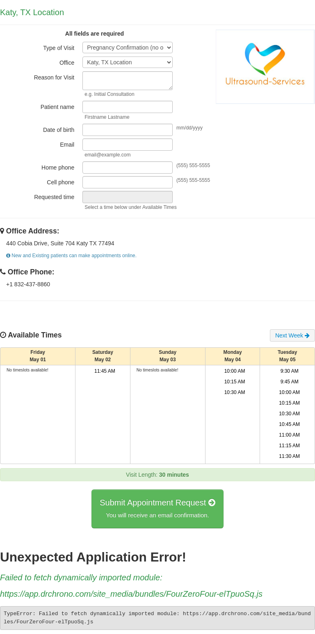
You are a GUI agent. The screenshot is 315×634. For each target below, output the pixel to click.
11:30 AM (289, 456)
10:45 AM (289, 424)
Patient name (58, 107)
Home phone (57, 167)
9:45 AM (290, 382)
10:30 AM (234, 392)
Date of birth (58, 130)
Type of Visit (58, 48)
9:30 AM (290, 371)
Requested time (54, 197)
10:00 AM (234, 371)
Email (67, 144)
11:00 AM (289, 435)
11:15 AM (289, 445)
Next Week (292, 335)
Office (66, 62)
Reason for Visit (54, 77)
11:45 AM (104, 371)
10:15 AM (234, 382)
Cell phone (60, 182)
